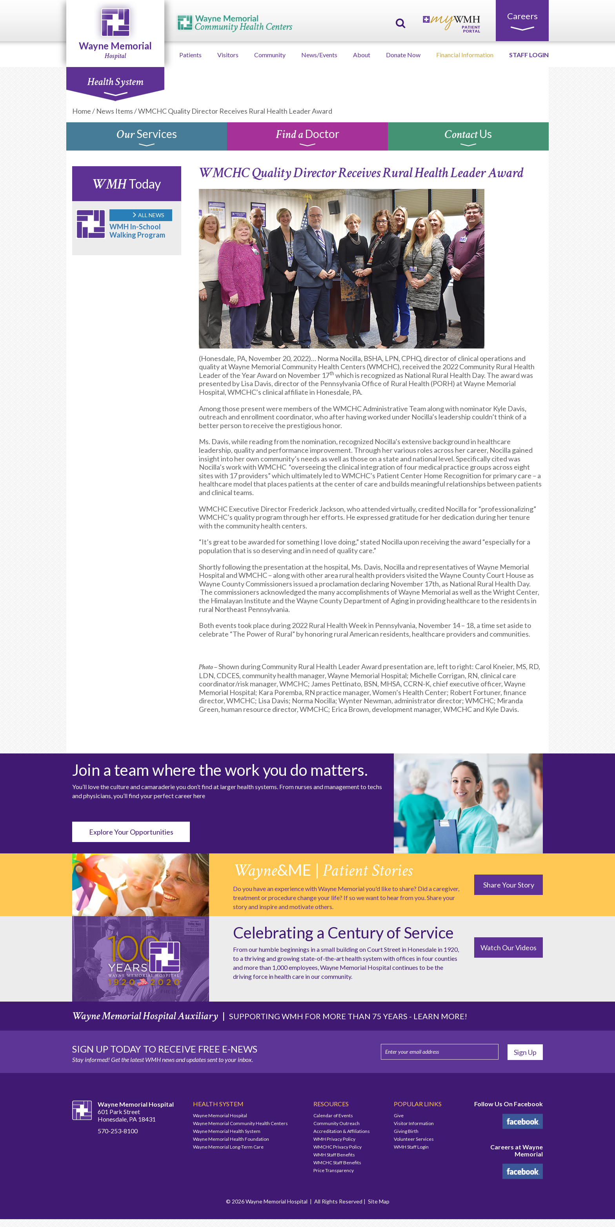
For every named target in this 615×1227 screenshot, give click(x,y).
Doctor (307, 138)
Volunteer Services (414, 1139)
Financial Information (464, 54)
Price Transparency (333, 1170)
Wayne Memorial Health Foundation (231, 1139)
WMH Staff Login (411, 1147)
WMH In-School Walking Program (137, 230)
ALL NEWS (147, 215)
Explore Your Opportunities (131, 832)
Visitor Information (414, 1123)
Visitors (227, 54)
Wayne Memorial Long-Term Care (228, 1147)
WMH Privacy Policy (334, 1139)
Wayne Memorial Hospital (220, 1115)
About (361, 54)
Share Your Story (508, 884)
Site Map (378, 1201)
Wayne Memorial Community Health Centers (240, 1123)
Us (468, 138)
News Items (114, 111)
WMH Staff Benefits (334, 1155)
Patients (190, 54)
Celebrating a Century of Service (343, 932)
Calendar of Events (333, 1115)
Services (146, 138)
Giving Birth (406, 1131)
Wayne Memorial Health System (226, 1131)
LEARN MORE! (440, 1016)
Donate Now (403, 54)
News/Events (319, 54)
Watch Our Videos (508, 947)
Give (399, 1115)
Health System (115, 85)
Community (270, 54)
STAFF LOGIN (529, 54)
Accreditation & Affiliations (341, 1131)
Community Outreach (336, 1123)
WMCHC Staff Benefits (337, 1162)
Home (81, 111)
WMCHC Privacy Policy (337, 1147)
